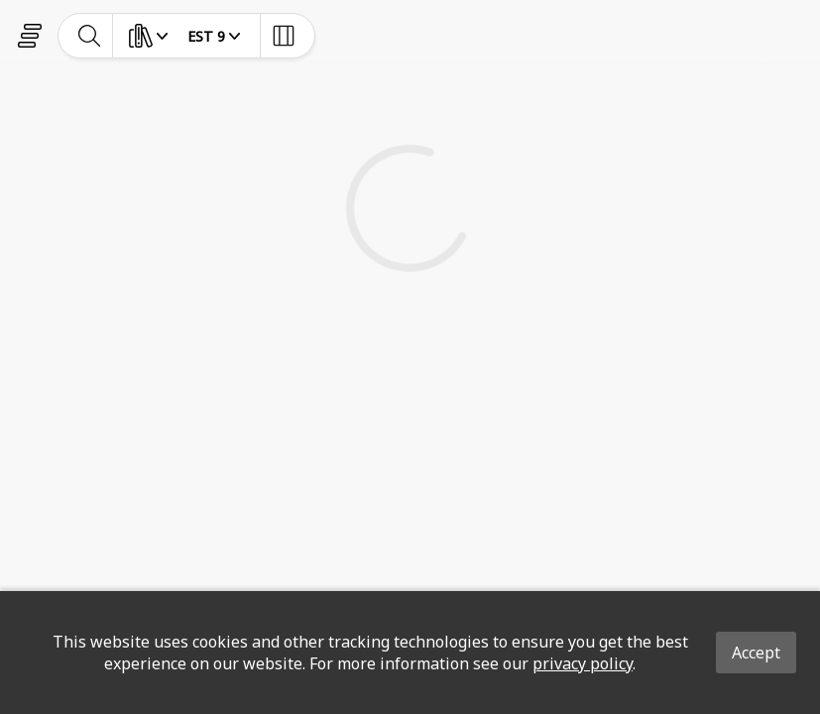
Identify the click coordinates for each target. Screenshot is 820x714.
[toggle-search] (89, 36)
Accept (756, 652)
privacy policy (582, 663)
